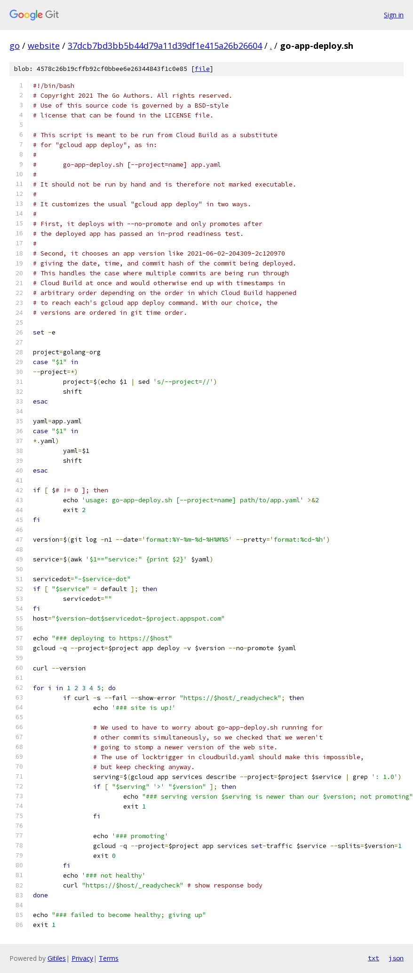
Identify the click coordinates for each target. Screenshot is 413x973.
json (396, 958)
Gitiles (57, 958)
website (44, 45)
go (14, 45)
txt (373, 958)
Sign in (394, 14)
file (202, 69)
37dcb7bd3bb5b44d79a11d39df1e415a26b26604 (165, 45)
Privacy (82, 958)
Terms (109, 958)
